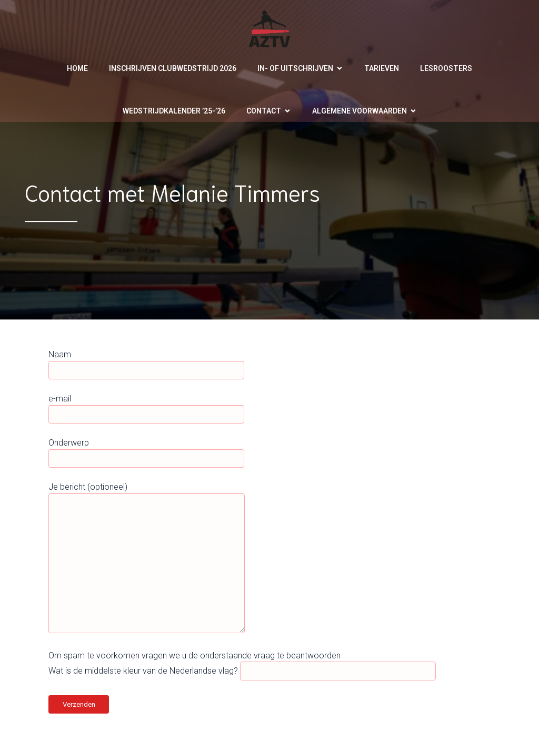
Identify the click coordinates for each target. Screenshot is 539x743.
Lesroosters (446, 68)
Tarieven (381, 68)
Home (77, 68)
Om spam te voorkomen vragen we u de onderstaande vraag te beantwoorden (194, 656)
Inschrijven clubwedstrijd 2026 (172, 68)
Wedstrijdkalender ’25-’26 (174, 111)
